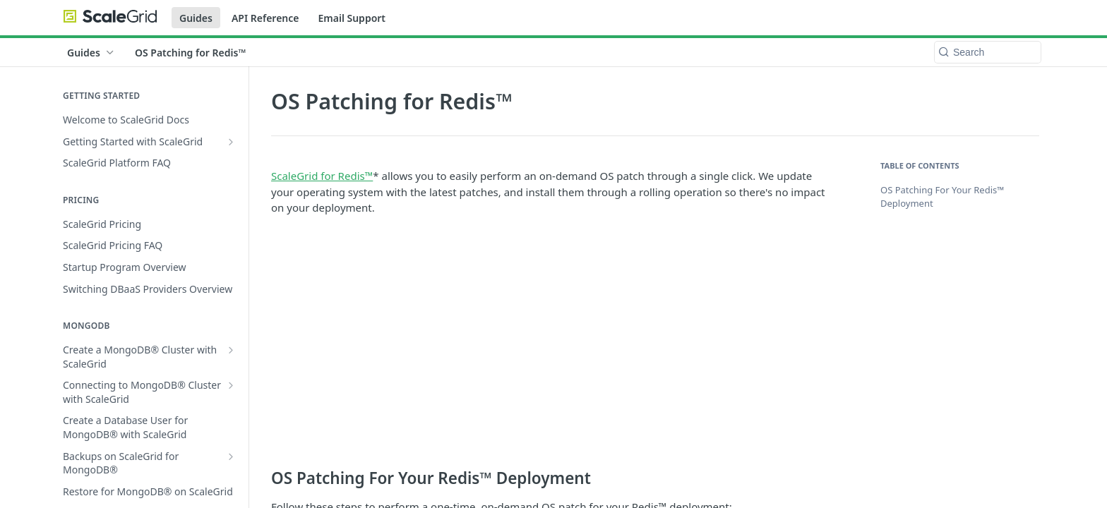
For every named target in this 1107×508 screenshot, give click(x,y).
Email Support (351, 18)
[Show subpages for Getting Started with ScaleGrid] (231, 141)
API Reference (265, 18)
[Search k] (988, 52)
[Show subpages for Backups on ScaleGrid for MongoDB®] (231, 456)
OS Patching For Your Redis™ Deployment (942, 196)
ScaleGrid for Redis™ (322, 176)
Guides (196, 18)
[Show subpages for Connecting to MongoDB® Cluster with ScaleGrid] (231, 385)
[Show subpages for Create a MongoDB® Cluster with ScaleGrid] (231, 350)
